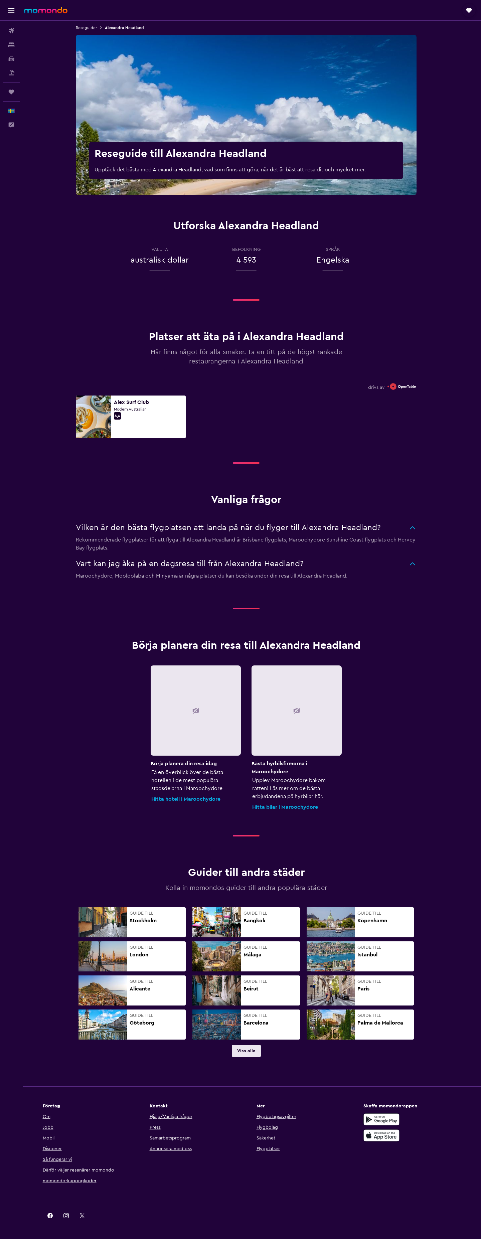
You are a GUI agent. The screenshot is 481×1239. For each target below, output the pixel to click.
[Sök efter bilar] (11, 58)
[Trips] (11, 92)
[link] (252, 1051)
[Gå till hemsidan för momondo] (45, 10)
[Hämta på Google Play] (385, 1119)
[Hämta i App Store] (385, 1135)
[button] (11, 10)
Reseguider (92, 28)
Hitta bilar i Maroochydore (291, 807)
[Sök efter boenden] (11, 44)
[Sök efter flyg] (11, 30)
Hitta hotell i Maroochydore (191, 799)
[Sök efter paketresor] (11, 73)
